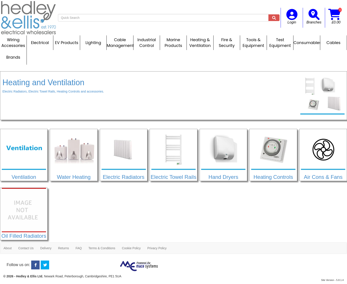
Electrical (40, 42)
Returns (63, 248)
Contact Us (26, 248)
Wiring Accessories (13, 42)
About (8, 248)
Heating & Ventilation (200, 42)
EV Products (66, 42)
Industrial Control (146, 42)
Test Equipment (280, 42)
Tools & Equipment (253, 42)
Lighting (93, 42)
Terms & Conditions (101, 248)
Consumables (306, 42)
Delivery (46, 248)
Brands (13, 57)
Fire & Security (227, 42)
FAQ (78, 248)
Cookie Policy (131, 248)
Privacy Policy (157, 248)
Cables (333, 42)
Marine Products (173, 42)
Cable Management (120, 42)
